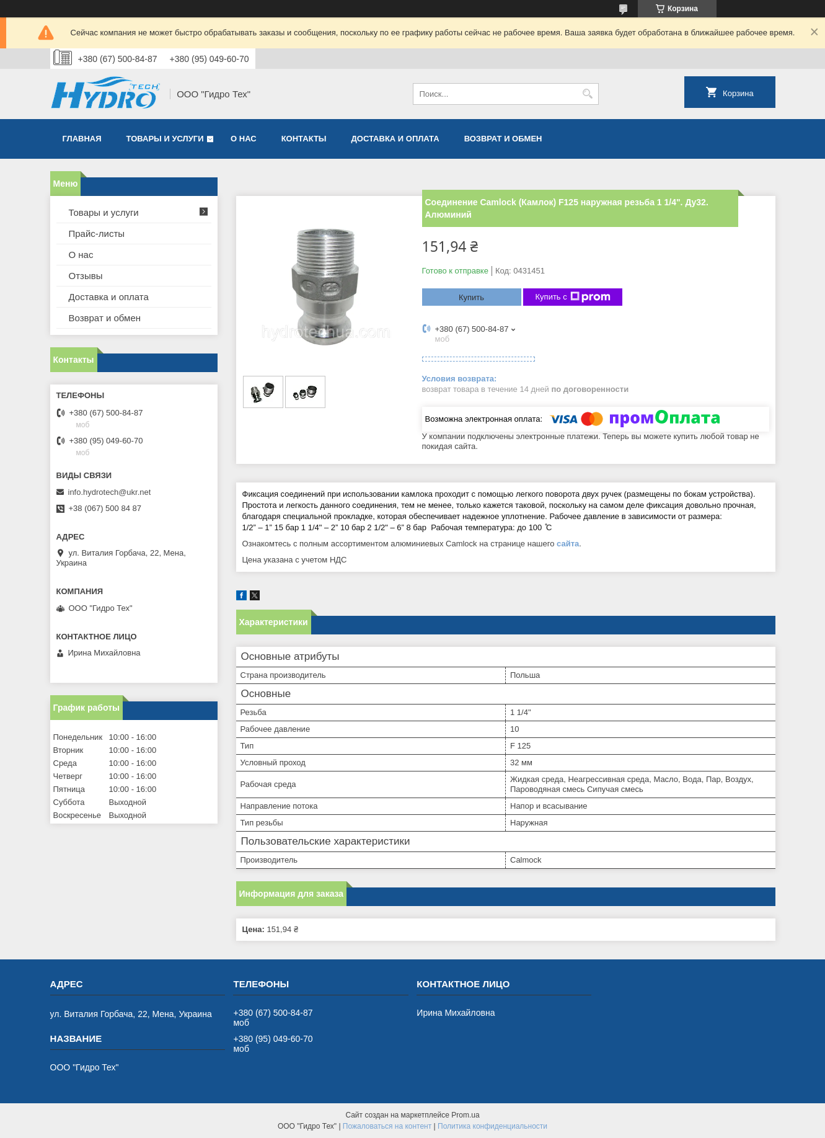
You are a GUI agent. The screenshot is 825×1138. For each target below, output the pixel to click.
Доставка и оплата (395, 138)
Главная (82, 138)
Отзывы (86, 275)
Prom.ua (465, 1115)
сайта (568, 543)
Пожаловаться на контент (387, 1126)
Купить (471, 297)
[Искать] (588, 94)
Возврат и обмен (503, 138)
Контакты (304, 138)
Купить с (573, 297)
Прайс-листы (97, 233)
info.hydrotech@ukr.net (109, 492)
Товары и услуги (165, 138)
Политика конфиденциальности (492, 1126)
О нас (244, 138)
